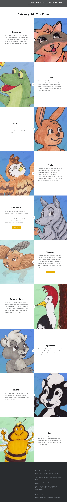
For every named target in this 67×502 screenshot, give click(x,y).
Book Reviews (51, 4)
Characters (53, 2)
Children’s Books (41, 2)
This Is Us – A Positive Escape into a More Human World (47, 497)
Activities (31, 4)
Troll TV (61, 2)
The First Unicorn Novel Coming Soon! (43, 470)
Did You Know (41, 4)
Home (32, 2)
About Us (61, 4)
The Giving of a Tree (39, 494)
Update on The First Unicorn (41, 492)
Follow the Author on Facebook (16, 467)
